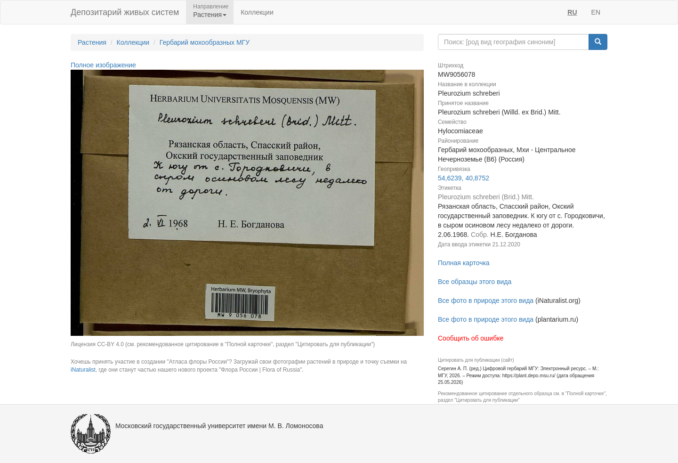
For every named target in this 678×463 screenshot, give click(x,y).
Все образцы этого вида (474, 281)
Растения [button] (209, 14)
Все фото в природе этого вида (485, 300)
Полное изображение (103, 65)
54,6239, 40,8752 (463, 178)
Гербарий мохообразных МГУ (205, 42)
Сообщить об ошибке (470, 338)
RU (572, 12)
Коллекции (257, 12)
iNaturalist (83, 369)
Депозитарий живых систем (125, 12)
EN (595, 12)
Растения (92, 42)
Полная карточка (464, 263)
